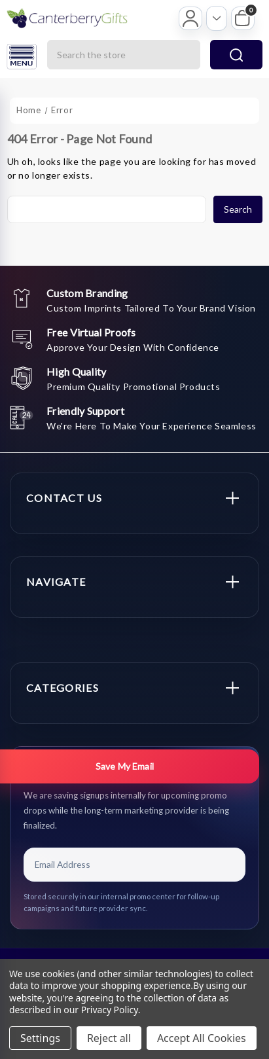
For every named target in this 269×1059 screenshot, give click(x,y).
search (236, 55)
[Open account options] (216, 18)
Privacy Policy (109, 1009)
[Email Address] (134, 865)
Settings (40, 1038)
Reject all (109, 1038)
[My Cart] (243, 18)
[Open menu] (21, 56)
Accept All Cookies (201, 1038)
